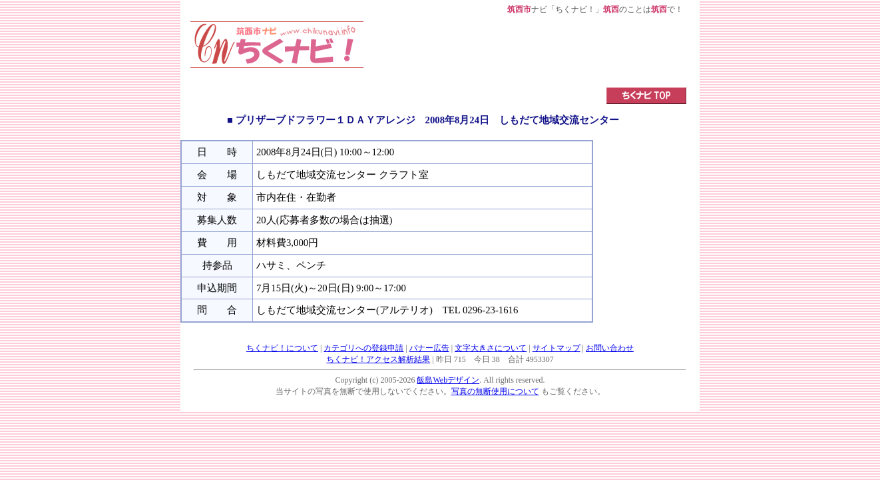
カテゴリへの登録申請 (363, 348)
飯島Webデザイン (448, 380)
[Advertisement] (525, 51)
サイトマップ (556, 348)
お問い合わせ (610, 348)
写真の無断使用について (495, 391)
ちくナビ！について (282, 348)
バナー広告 (429, 348)
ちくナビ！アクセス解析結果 (378, 359)
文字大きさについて (491, 348)
